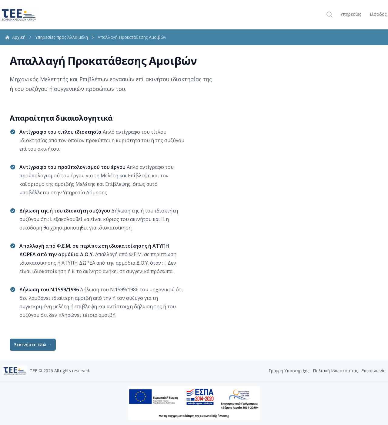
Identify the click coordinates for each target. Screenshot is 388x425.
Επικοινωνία (373, 370)
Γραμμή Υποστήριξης (289, 370)
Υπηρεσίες (350, 14)
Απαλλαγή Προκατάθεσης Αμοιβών (132, 37)
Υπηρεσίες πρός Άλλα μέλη (65, 37)
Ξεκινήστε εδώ (33, 344)
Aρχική (19, 37)
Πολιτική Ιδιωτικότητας (335, 370)
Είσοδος (378, 14)
